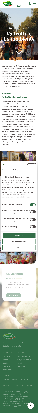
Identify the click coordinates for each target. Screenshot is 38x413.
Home (10, 28)
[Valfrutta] (8, 3)
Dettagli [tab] (15, 170)
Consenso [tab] (6, 170)
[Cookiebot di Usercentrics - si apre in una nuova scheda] (27, 164)
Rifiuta (19, 247)
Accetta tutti (19, 235)
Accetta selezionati (19, 241)
